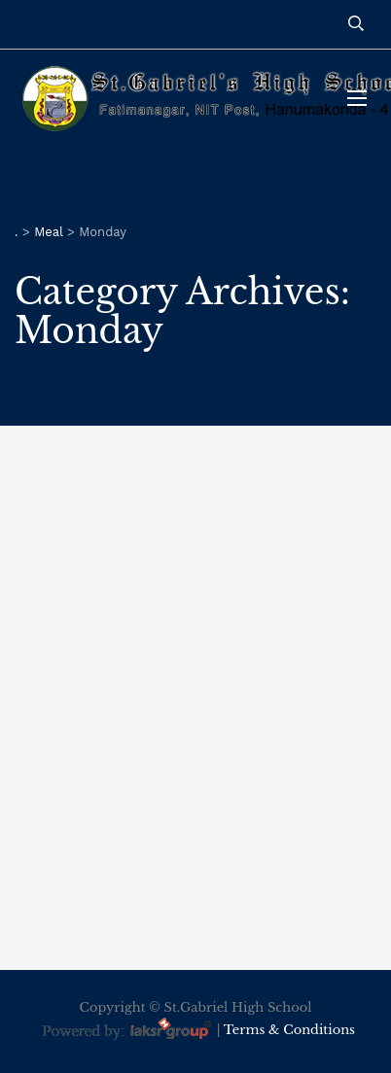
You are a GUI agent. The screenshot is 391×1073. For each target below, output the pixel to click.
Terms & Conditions (289, 1030)
